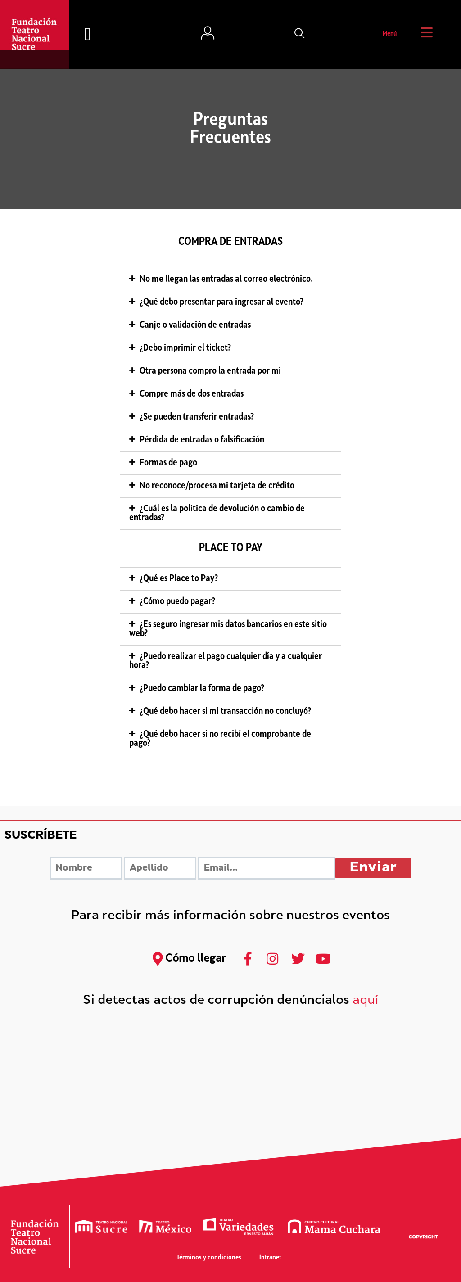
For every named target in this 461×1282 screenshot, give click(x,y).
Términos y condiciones (208, 1258)
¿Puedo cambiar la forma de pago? (202, 688)
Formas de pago (168, 463)
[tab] (230, 279)
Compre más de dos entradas (192, 394)
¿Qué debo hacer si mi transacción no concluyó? (225, 711)
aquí (366, 1001)
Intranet (270, 1258)
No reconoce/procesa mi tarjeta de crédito (217, 486)
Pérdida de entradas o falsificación (202, 440)
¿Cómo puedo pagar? (177, 601)
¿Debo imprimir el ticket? (185, 348)
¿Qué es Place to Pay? (179, 578)
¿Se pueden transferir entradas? (197, 417)
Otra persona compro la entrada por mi (210, 371)
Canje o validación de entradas (195, 325)
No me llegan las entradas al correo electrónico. (226, 279)
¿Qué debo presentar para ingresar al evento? (221, 302)
